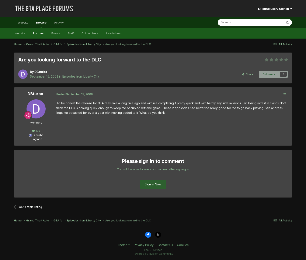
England (35, 139)
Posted (74, 94)
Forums (38, 33)
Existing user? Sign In (275, 8)
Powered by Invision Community (153, 253)
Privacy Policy (144, 245)
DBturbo (40, 72)
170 (36, 130)
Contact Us (165, 245)
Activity (59, 22)
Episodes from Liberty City (80, 76)
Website (23, 22)
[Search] (239, 22)
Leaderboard (114, 33)
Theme (123, 245)
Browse (41, 24)
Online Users (89, 33)
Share (248, 74)
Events (55, 33)
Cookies (183, 245)
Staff (71, 33)
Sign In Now (153, 184)
